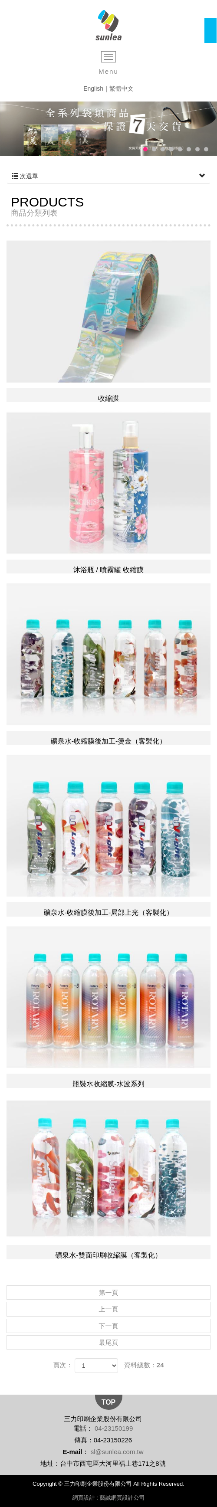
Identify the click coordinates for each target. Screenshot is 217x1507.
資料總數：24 (144, 1365)
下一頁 (108, 1326)
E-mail (72, 1451)
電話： (83, 1428)
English (93, 88)
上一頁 (108, 1309)
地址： (50, 1463)
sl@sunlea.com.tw (117, 1451)
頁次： (62, 1365)
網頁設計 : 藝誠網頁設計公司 (108, 1497)
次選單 (108, 176)
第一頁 (108, 1292)
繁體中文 (121, 88)
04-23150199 (114, 1428)
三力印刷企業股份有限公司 (108, 25)
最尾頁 (108, 1342)
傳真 (80, 1440)
